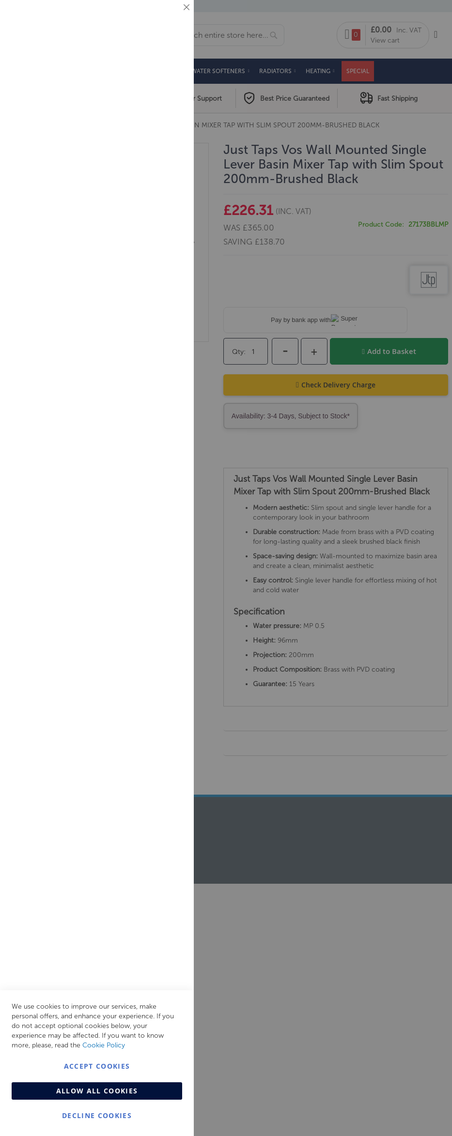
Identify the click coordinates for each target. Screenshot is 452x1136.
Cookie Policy (103, 1045)
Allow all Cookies (97, 1090)
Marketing (167, 122)
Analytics (167, 244)
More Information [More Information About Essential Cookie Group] (155, 80)
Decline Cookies (97, 1115)
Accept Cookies (97, 1066)
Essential (167, 19)
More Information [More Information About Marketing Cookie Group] (155, 202)
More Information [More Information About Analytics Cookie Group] (155, 295)
